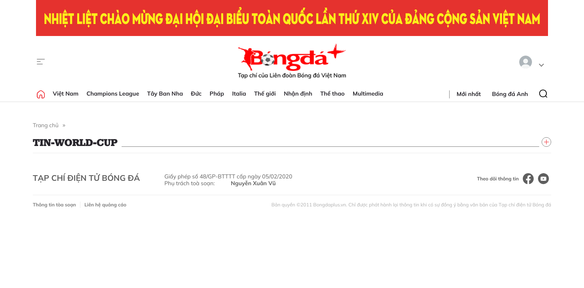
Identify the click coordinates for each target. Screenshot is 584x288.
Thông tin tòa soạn (54, 205)
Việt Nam (65, 93)
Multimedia (368, 93)
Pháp (217, 93)
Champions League (112, 93)
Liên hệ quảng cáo (105, 205)
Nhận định (298, 93)
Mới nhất (469, 94)
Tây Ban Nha (165, 93)
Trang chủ (45, 125)
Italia (239, 93)
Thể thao (332, 93)
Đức (196, 93)
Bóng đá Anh (510, 94)
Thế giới (265, 93)
